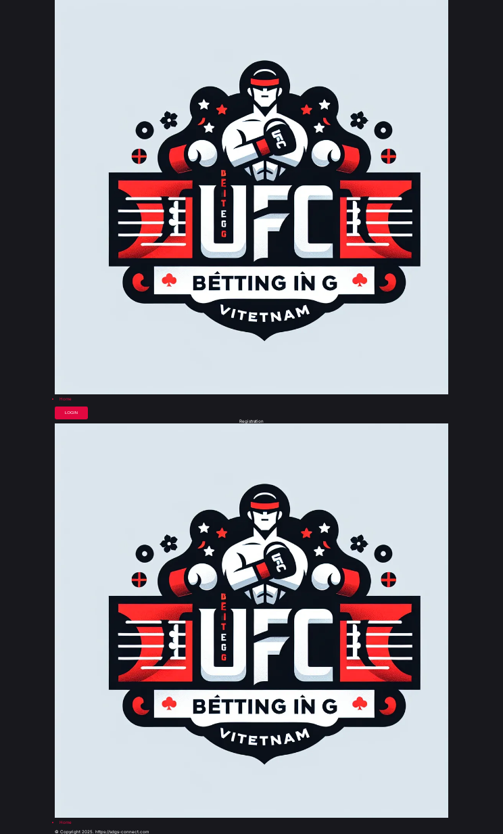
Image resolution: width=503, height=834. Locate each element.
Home (65, 399)
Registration (251, 421)
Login (71, 412)
